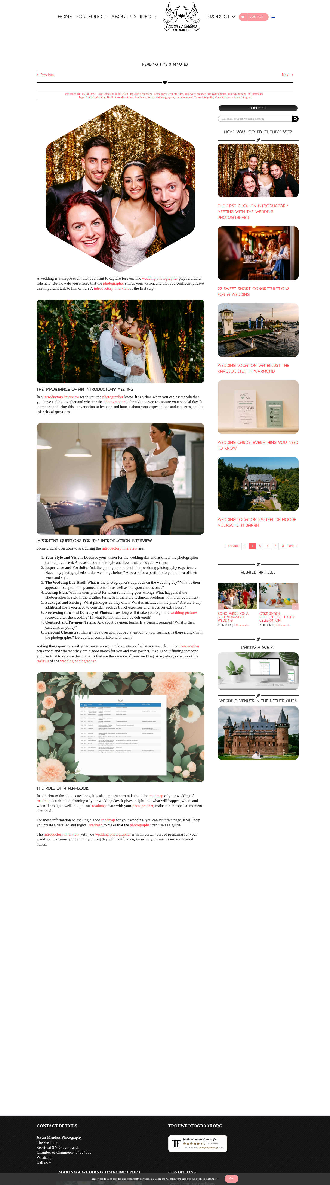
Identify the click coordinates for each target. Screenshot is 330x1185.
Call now (44, 1162)
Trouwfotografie (216, 93)
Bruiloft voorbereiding (120, 97)
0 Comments (255, 93)
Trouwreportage (237, 93)
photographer (113, 283)
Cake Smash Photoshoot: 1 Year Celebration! (277, 617)
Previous (47, 75)
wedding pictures (184, 612)
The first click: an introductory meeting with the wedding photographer (253, 212)
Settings (212, 1178)
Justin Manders (143, 93)
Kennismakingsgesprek (160, 97)
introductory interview (111, 288)
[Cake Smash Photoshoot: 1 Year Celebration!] (278, 585)
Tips (180, 93)
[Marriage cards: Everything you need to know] (258, 407)
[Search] (295, 119)
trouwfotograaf (184, 97)
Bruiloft (172, 93)
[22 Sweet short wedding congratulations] (258, 253)
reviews (43, 661)
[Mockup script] (258, 654)
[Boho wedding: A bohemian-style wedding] (237, 585)
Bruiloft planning (95, 97)
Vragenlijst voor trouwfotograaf (233, 97)
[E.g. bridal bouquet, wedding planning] (255, 119)
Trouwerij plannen (195, 93)
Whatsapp (45, 1157)
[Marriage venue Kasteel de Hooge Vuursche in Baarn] (258, 484)
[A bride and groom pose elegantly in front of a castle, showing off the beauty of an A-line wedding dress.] (258, 708)
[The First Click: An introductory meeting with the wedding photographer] (258, 170)
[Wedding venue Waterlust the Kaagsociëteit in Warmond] (258, 330)
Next (286, 75)
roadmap (156, 796)
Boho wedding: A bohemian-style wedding (233, 617)
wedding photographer (160, 278)
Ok (231, 1178)
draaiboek (140, 97)
